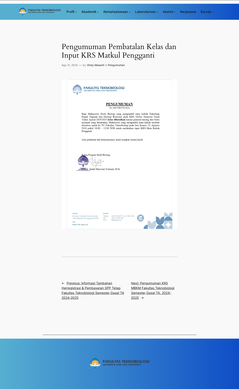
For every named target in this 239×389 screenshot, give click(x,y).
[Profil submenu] (76, 12)
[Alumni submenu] (175, 12)
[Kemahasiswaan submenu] (130, 12)
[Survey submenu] (213, 12)
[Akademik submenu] (98, 12)
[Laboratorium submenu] (157, 12)
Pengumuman (116, 65)
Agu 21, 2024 (70, 65)
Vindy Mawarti (95, 65)
